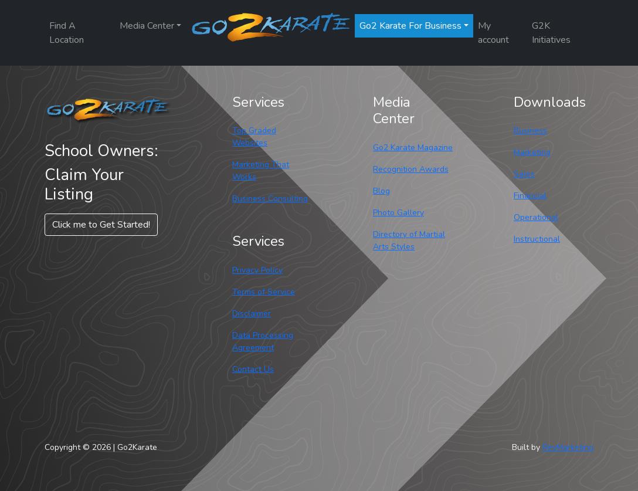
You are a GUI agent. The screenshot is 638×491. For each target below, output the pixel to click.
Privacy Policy (257, 270)
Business (530, 130)
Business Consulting (270, 198)
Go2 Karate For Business (410, 25)
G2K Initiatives (551, 32)
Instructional (537, 239)
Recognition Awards (411, 169)
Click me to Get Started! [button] (101, 224)
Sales (524, 174)
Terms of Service (263, 291)
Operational (536, 217)
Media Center (147, 25)
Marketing (532, 152)
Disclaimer (251, 313)
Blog (381, 191)
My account (493, 32)
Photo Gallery (398, 212)
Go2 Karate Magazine (413, 147)
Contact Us (253, 369)
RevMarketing (567, 447)
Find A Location (66, 32)
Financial (530, 195)
